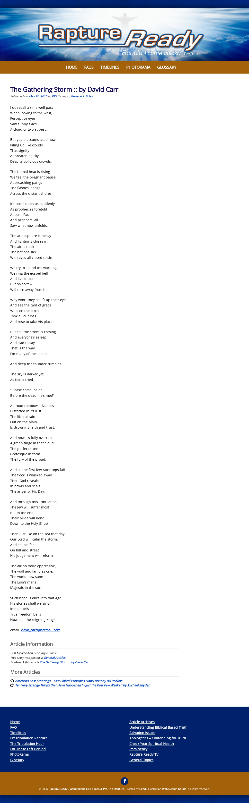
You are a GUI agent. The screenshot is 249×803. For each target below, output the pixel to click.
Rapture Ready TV (143, 754)
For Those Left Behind (28, 749)
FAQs (89, 67)
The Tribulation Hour (27, 743)
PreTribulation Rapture (28, 738)
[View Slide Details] (124, 34)
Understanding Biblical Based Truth (158, 727)
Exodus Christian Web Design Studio (163, 788)
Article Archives (142, 721)
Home (71, 67)
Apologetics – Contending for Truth (157, 738)
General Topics (141, 760)
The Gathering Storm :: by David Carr (64, 662)
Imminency (138, 749)
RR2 (54, 96)
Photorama (138, 67)
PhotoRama (19, 754)
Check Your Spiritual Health (151, 743)
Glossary (166, 67)
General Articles (82, 96)
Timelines (109, 67)
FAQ (13, 727)
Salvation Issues (142, 732)
